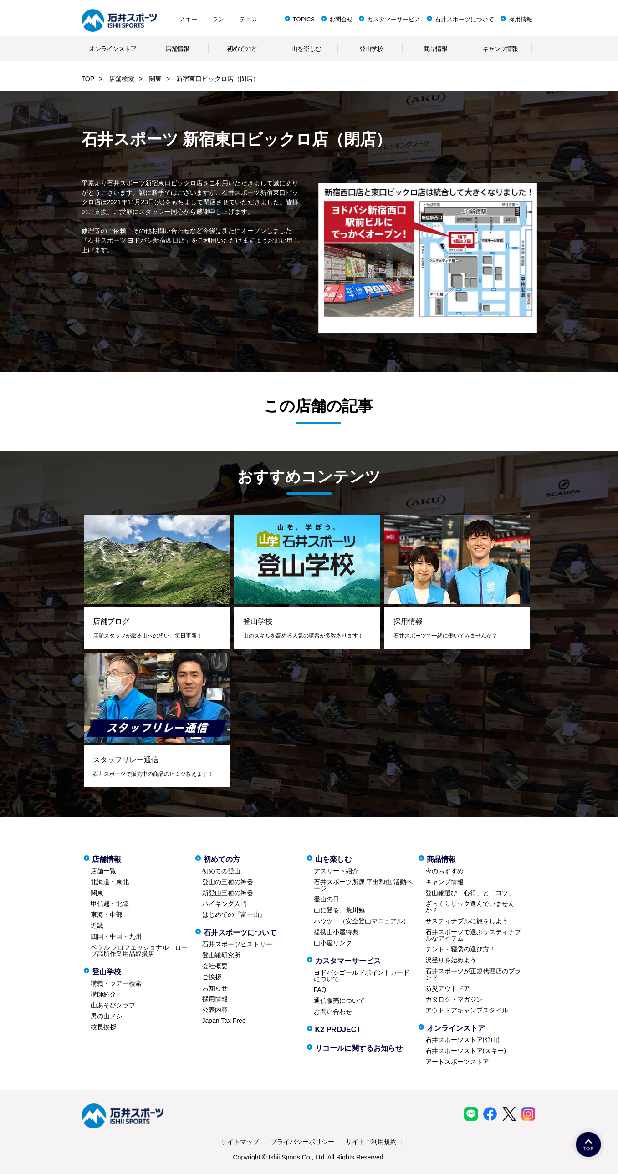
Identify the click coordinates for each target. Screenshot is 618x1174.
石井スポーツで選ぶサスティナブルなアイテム (473, 935)
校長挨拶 (103, 1027)
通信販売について (339, 1000)
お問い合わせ (333, 1011)
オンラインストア (112, 48)
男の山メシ (107, 1016)
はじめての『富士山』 (234, 914)
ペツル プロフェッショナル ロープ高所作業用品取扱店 (139, 950)
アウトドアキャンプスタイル (466, 1010)
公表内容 (215, 1009)
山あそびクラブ (113, 1005)
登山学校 (371, 48)
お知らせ (215, 988)
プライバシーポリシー (302, 1141)
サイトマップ (240, 1141)
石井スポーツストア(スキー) (465, 1050)
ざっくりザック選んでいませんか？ (470, 907)
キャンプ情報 (500, 48)
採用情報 (520, 19)
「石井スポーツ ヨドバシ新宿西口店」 (137, 240)
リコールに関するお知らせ (359, 1048)
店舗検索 (121, 78)
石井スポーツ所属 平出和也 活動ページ (363, 885)
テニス (248, 19)
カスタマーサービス (393, 19)
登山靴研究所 (221, 955)
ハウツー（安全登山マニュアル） (361, 921)
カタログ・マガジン (454, 999)
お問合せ (341, 19)
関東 (155, 78)
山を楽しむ (306, 48)
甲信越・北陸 (110, 903)
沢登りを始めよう (450, 960)
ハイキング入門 (224, 903)
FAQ (320, 989)
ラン (218, 19)
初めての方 (241, 48)
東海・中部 (107, 914)
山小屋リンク (333, 942)
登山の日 (326, 899)
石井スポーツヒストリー (237, 944)
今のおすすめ (444, 871)
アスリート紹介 (336, 871)
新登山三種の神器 (227, 892)
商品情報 (435, 48)
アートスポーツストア (457, 1061)
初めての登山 (221, 871)
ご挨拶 (211, 977)
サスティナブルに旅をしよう (466, 921)
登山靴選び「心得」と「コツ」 (470, 892)
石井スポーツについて (464, 19)
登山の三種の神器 (227, 882)
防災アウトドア (447, 988)
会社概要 (215, 966)
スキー (188, 19)
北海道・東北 (110, 882)
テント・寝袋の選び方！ (460, 949)
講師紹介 (103, 994)
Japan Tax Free (224, 1020)
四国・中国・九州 (116, 936)
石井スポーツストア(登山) (462, 1039)
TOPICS (304, 19)
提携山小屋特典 (336, 932)
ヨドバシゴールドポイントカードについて (361, 975)
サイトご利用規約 (371, 1141)
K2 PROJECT (338, 1029)
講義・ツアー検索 (116, 983)
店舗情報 (177, 48)
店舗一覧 (103, 871)
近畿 (97, 925)
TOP (88, 78)
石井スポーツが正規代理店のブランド (473, 974)
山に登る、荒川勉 (339, 910)
